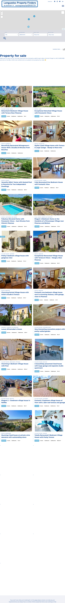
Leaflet (63, 29)
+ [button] (1, 12)
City (6, 32)
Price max (51, 32)
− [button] (1, 14)
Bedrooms (22, 32)
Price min (36, 32)
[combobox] (11, 34)
